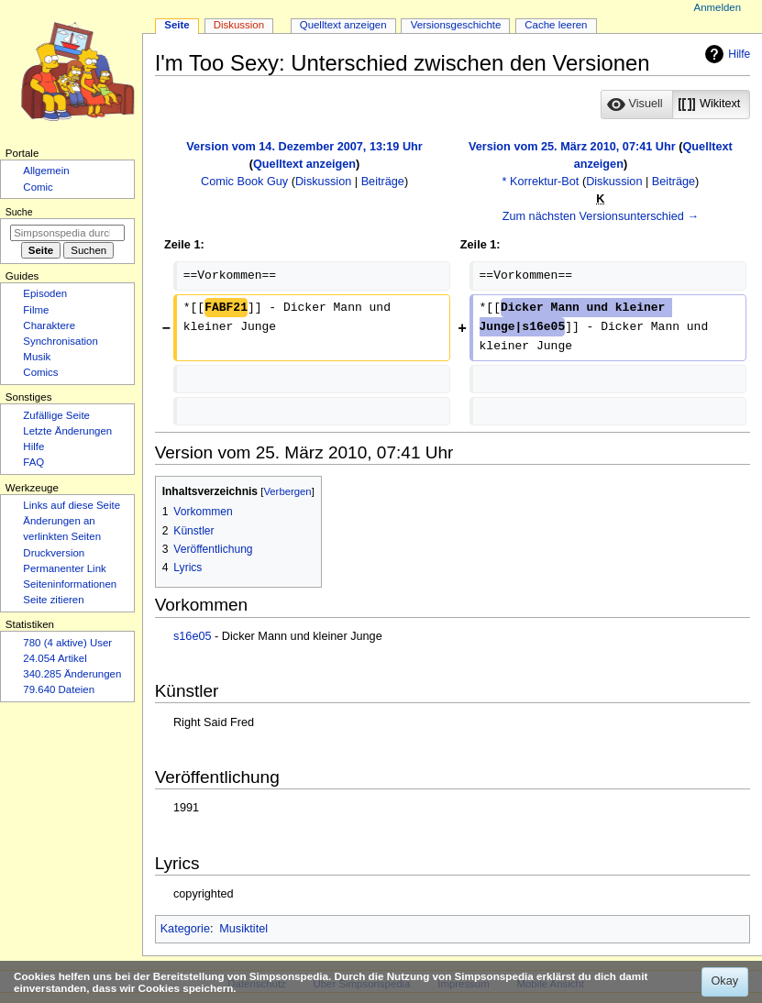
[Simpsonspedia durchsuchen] (67, 233)
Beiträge (382, 181)
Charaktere (49, 325)
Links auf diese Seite (71, 505)
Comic (37, 187)
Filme (36, 309)
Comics (40, 372)
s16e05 (192, 636)
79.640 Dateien (58, 689)
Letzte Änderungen (67, 430)
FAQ (33, 462)
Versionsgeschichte (456, 24)
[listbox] (675, 104)
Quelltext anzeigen (304, 164)
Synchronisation (60, 341)
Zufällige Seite (56, 415)
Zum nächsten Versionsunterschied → (600, 216)
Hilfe (725, 54)
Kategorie (185, 928)
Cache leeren (556, 24)
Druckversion (53, 552)
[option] (636, 104)
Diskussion (323, 181)
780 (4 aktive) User (67, 642)
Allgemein (46, 170)
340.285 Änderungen (72, 673)
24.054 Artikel (54, 658)
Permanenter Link (64, 568)
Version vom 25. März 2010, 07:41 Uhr (572, 146)
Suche (19, 211)
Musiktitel (243, 928)
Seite (176, 24)
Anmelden (718, 7)
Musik (36, 356)
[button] (636, 104)
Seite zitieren (53, 599)
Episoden (45, 293)
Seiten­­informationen (69, 584)
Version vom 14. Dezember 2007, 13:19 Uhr (304, 146)
